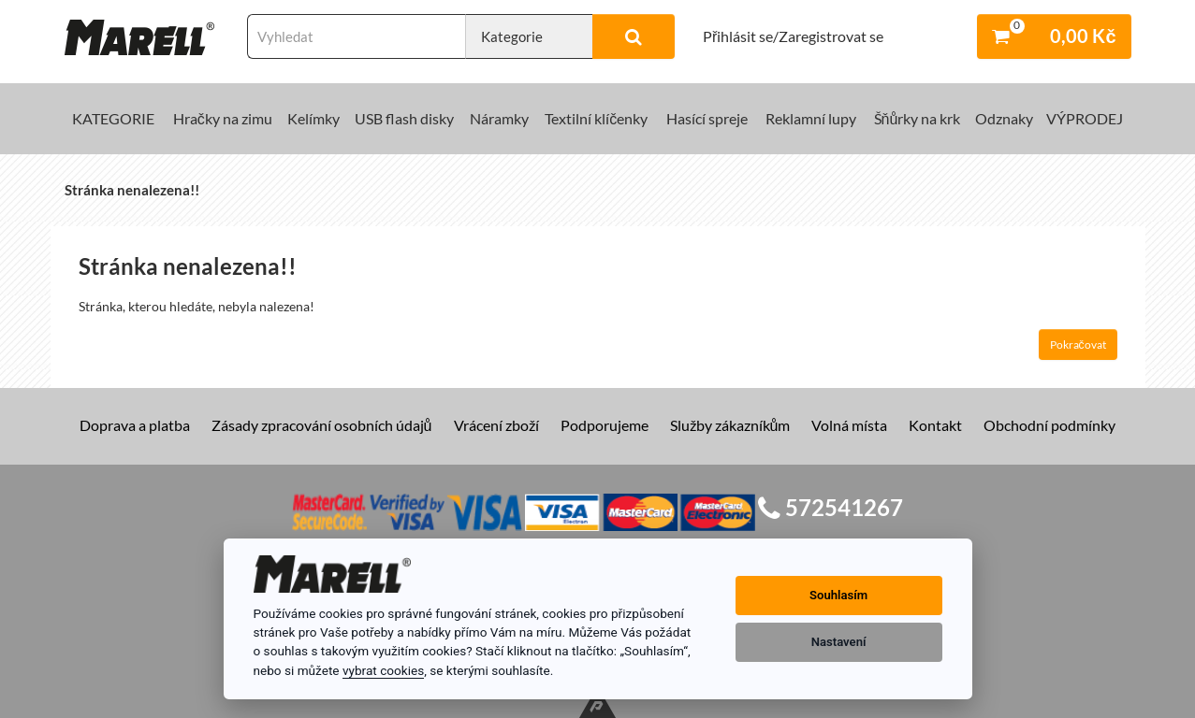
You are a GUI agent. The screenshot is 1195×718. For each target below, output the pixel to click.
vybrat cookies (383, 670)
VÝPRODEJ (1084, 118)
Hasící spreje (707, 118)
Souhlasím (838, 595)
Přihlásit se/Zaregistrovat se (793, 36)
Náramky (499, 118)
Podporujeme (605, 425)
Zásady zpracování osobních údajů (321, 425)
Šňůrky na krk (917, 118)
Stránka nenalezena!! (132, 189)
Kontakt (935, 425)
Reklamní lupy (810, 118)
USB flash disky (404, 118)
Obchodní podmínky (1049, 425)
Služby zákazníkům (730, 425)
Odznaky (1004, 118)
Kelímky (313, 118)
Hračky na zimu (222, 118)
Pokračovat (1078, 344)
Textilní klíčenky (596, 118)
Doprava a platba (135, 425)
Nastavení (839, 642)
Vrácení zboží (496, 425)
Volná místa (849, 425)
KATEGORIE (113, 118)
